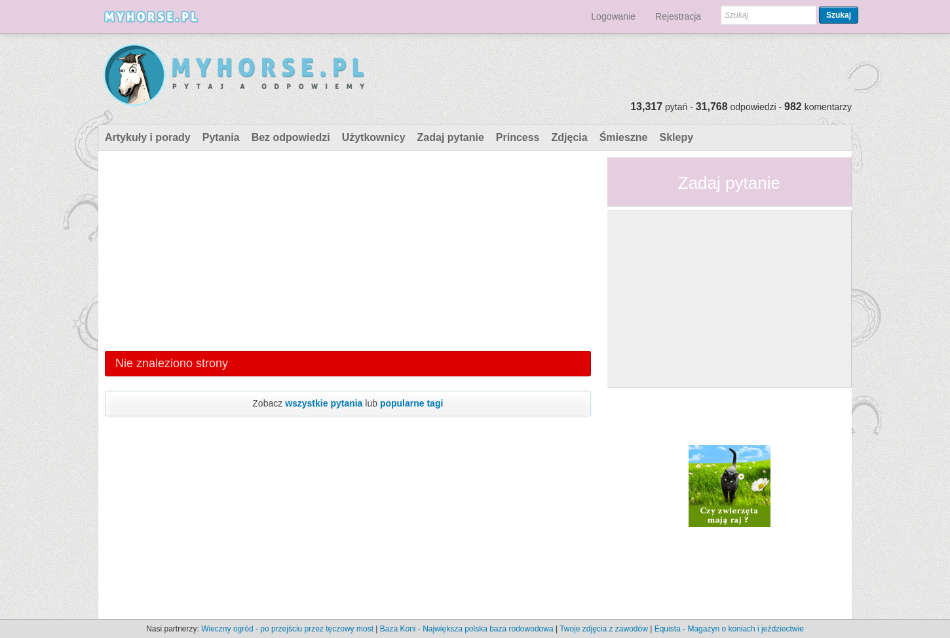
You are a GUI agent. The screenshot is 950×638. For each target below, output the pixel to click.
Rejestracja (678, 16)
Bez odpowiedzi (291, 137)
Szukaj (838, 15)
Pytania (221, 137)
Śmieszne (623, 137)
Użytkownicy (374, 137)
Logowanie (613, 16)
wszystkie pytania (323, 403)
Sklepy (676, 137)
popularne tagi (411, 403)
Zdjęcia (570, 137)
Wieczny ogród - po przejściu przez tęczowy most (287, 628)
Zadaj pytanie (450, 137)
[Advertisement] (348, 249)
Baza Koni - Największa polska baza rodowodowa (467, 628)
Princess (518, 137)
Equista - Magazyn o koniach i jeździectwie (729, 628)
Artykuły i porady (148, 137)
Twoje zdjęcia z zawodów (604, 628)
